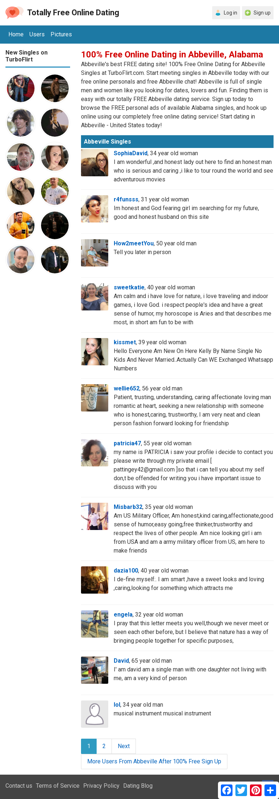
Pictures (61, 34)
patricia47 (127, 443)
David (121, 660)
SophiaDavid (130, 153)
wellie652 (127, 388)
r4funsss (126, 199)
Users (37, 34)
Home (16, 34)
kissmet (125, 342)
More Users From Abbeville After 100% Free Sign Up (154, 761)
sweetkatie (129, 287)
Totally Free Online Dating (73, 12)
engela (123, 614)
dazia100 (126, 570)
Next (124, 746)
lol (117, 704)
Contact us (18, 785)
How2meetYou (134, 243)
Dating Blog (138, 785)
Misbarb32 (128, 506)
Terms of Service (58, 785)
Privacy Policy (101, 785)
